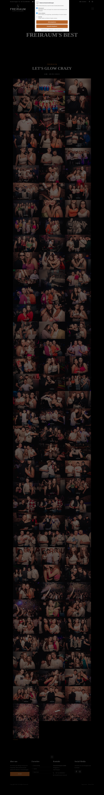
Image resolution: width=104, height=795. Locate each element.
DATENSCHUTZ (44, 29)
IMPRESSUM (51, 29)
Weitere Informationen (58, 29)
